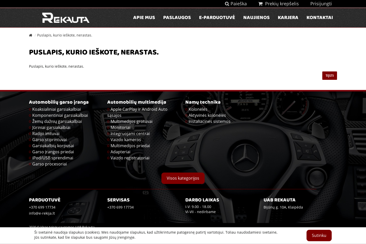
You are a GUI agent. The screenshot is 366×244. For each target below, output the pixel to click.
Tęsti (330, 75)
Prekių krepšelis (278, 4)
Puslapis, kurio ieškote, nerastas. (64, 35)
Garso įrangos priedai (53, 152)
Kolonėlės (198, 109)
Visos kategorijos (183, 178)
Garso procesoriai (49, 164)
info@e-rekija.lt (42, 213)
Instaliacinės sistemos (210, 121)
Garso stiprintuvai (49, 139)
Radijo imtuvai (45, 133)
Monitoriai (120, 127)
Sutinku (319, 235)
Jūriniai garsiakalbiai (51, 127)
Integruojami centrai (130, 133)
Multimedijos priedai (130, 145)
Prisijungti (321, 4)
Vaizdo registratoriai (130, 158)
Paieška (236, 4)
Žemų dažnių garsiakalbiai (57, 121)
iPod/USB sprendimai (52, 158)
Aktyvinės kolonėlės (207, 115)
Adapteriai (120, 152)
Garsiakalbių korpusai (53, 145)
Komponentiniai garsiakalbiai (60, 115)
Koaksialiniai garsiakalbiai (56, 109)
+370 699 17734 (120, 207)
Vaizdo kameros (126, 139)
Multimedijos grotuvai (131, 121)
